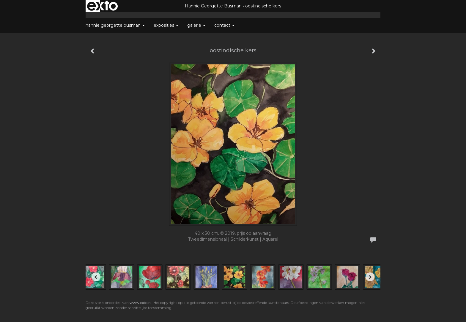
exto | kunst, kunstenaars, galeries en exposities (102, 6)
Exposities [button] (166, 25)
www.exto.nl (141, 302)
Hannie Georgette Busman (213, 6)
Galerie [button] (196, 25)
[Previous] (96, 276)
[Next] (370, 276)
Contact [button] (224, 25)
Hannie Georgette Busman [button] (115, 25)
